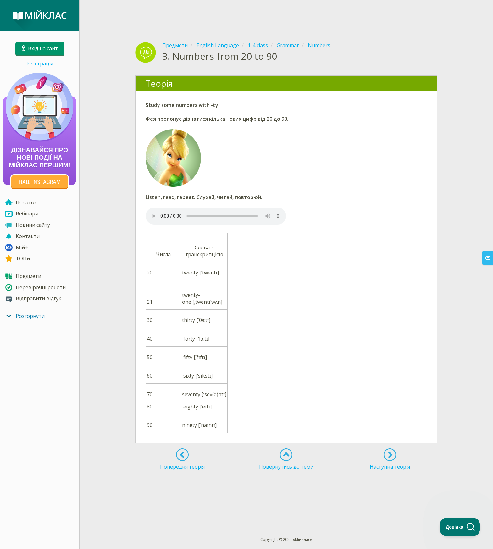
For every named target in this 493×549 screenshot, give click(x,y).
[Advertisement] (286, 15)
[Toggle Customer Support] (460, 527)
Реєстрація (39, 63)
